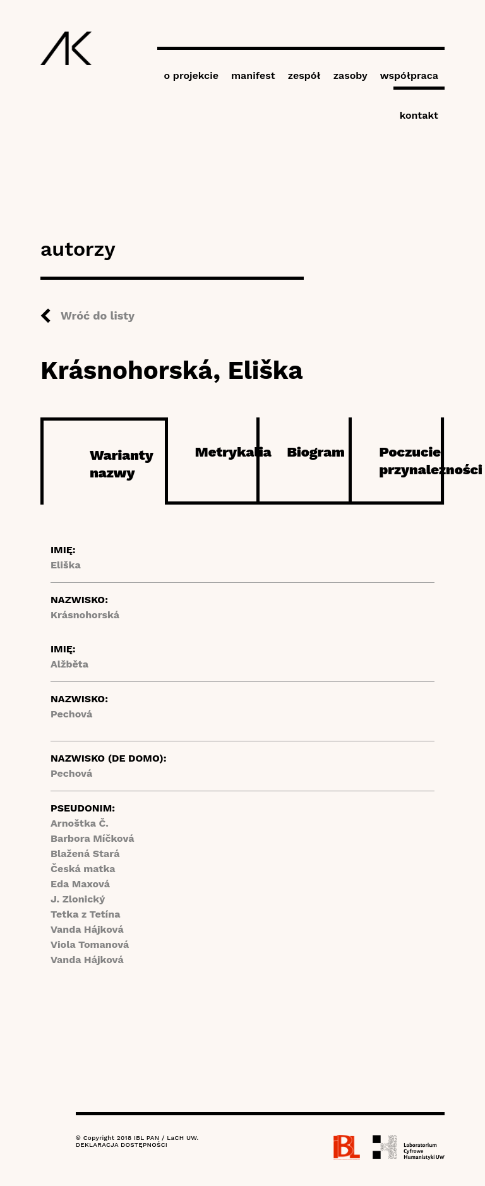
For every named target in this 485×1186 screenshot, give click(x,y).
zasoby (350, 75)
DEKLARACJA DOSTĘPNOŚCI (121, 1144)
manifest (253, 75)
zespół (304, 75)
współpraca (409, 75)
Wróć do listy (98, 315)
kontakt (419, 115)
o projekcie (191, 75)
